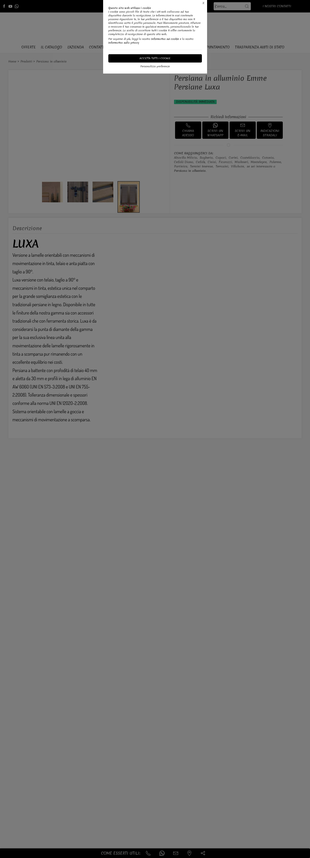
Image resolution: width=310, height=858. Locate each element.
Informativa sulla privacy (123, 42)
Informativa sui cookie (165, 39)
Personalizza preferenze (155, 66)
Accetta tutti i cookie (155, 58)
